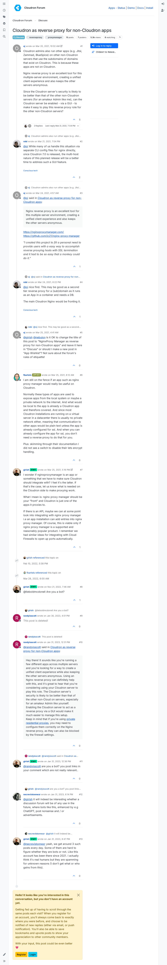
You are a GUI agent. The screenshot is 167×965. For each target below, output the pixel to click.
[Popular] (4, 23)
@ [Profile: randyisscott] (32, 647)
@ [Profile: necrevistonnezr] (34, 844)
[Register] (163, 10)
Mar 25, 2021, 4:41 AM (47, 332)
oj (24, 46)
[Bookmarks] (4, 30)
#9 (81, 615)
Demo (131, 7)
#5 (81, 332)
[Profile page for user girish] (17, 472)
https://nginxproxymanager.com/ (43, 232)
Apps (111, 7)
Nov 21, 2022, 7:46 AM (59, 586)
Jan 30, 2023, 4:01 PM (58, 615)
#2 (81, 141)
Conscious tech (30, 170)
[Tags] (4, 17)
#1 (81, 46)
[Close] (78, 895)
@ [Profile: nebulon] (39, 337)
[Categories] (4, 4)
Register (21, 954)
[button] (4, 954)
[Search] (4, 36)
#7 (81, 469)
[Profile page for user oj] (17, 48)
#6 (81, 375)
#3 (81, 193)
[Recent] (4, 10)
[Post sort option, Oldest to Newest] (104, 52)
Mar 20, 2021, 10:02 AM (48, 46)
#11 (81, 761)
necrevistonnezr (31, 794)
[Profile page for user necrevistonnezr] (17, 797)
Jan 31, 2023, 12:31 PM (58, 642)
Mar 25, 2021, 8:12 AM (62, 375)
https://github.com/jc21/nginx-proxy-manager (51, 235)
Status (121, 7)
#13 (81, 839)
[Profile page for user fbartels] (17, 377)
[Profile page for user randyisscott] (17, 618)
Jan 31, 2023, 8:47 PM (58, 839)
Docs (140, 7)
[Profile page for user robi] (17, 144)
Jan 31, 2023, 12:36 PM (59, 761)
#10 (81, 642)
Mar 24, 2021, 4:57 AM (47, 193)
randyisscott (30, 615)
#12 (81, 794)
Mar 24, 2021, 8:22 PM (49, 282)
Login (33, 954)
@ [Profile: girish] (27, 337)
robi (25, 141)
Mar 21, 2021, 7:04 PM (49, 141)
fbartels (27, 375)
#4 (81, 282)
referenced (39, 557)
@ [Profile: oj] (25, 146)
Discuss (18, 37)
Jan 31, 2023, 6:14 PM (62, 794)
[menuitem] (163, 4)
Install (149, 7)
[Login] (163, 4)
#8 (81, 586)
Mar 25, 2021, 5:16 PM (58, 469)
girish (26, 469)
